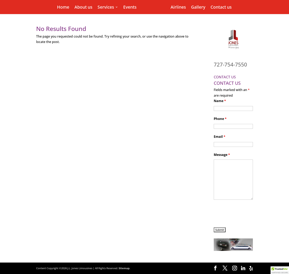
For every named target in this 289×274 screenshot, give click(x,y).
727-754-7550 (230, 64)
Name (220, 101)
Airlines (178, 8)
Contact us (221, 8)
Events (129, 8)
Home (63, 8)
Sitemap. (124, 268)
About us (83, 8)
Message (222, 154)
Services (106, 8)
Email (219, 136)
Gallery (198, 8)
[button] (280, 270)
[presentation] (244, 214)
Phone (220, 119)
